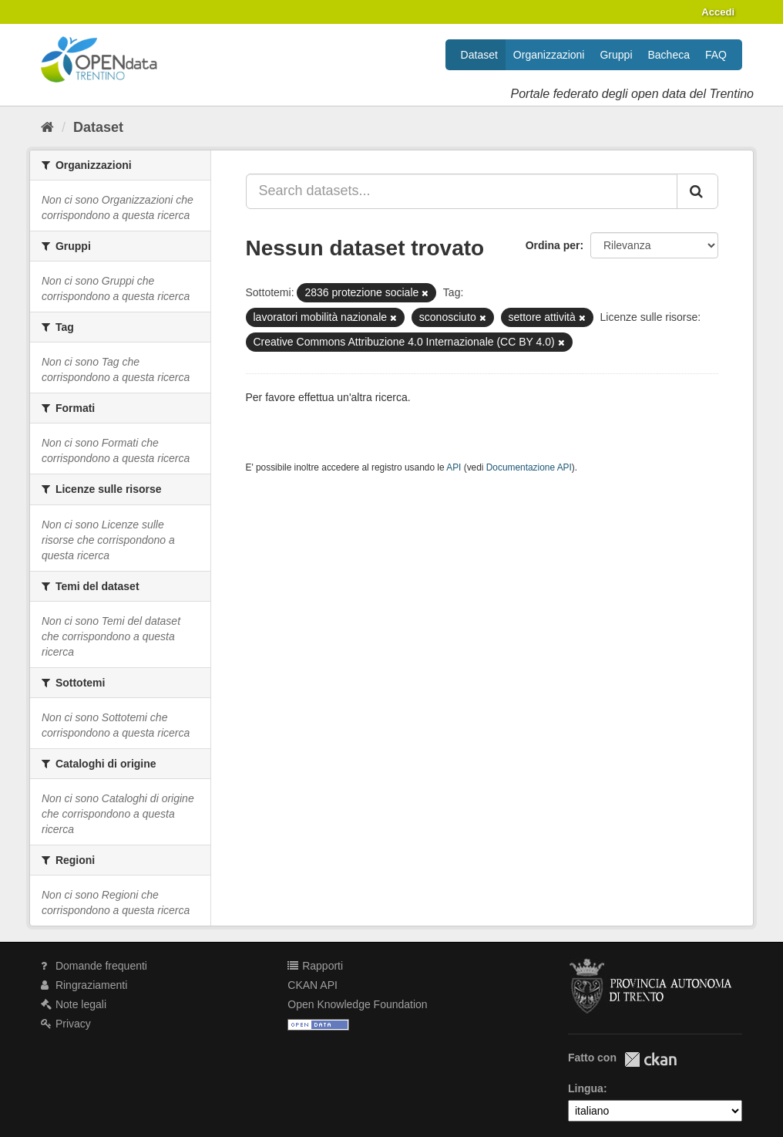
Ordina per (553, 245)
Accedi (717, 12)
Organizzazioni (549, 55)
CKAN (650, 1059)
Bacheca (669, 55)
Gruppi (616, 55)
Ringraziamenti (84, 985)
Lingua (585, 1088)
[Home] (47, 127)
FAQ (716, 55)
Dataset (479, 55)
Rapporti (315, 966)
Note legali (73, 1004)
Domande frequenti (94, 966)
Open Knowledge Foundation (357, 1004)
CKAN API (312, 985)
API (453, 467)
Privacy (66, 1023)
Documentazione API (529, 467)
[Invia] (697, 191)
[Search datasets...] (462, 191)
